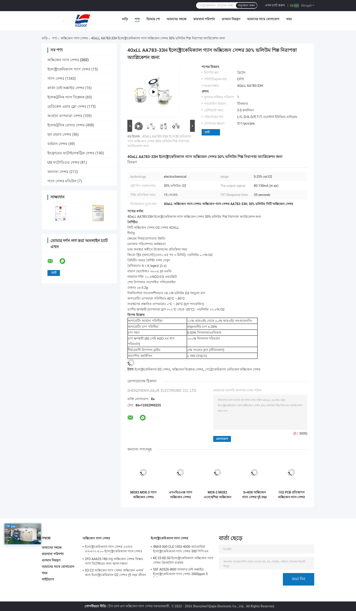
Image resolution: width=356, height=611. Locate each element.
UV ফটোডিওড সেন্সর (63, 162)
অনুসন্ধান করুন (246, 5)
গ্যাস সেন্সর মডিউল (62, 181)
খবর (289, 19)
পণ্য (137, 19)
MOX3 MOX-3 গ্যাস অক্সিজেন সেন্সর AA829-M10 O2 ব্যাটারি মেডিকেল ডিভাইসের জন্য (143, 495)
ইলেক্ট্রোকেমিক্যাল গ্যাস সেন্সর (68, 69)
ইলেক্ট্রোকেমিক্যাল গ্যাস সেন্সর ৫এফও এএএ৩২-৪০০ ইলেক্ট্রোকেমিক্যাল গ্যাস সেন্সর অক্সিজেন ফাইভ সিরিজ (113, 549)
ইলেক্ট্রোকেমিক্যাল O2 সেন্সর (152, 369)
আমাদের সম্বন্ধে (176, 19)
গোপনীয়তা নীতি (95, 606)
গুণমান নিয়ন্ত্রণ (231, 19)
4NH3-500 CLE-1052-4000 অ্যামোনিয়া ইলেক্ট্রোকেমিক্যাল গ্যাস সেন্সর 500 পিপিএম (180, 549)
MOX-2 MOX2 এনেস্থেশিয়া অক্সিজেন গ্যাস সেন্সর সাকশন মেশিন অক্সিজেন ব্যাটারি (217, 495)
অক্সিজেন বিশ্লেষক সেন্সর (187, 369)
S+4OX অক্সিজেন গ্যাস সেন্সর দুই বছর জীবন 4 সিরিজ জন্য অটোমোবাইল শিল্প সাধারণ (254, 495)
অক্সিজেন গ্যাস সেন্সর (74, 38)
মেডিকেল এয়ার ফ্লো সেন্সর (66, 106)
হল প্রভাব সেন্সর (59, 134)
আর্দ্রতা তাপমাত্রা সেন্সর (64, 116)
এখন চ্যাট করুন (275, 5)
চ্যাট (207, 132)
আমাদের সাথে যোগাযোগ (263, 19)
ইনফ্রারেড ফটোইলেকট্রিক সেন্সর (70, 153)
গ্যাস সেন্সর (55, 78)
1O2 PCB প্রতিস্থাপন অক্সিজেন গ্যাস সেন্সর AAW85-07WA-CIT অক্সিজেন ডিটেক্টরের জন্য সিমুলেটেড (291, 495)
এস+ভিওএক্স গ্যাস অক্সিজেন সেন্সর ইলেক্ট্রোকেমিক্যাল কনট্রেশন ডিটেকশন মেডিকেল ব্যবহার (180, 495)
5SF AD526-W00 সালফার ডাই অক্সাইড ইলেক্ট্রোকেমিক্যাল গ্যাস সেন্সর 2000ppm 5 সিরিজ (180, 572)
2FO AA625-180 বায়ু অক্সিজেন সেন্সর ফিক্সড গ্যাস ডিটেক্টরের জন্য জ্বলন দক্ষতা (114, 561)
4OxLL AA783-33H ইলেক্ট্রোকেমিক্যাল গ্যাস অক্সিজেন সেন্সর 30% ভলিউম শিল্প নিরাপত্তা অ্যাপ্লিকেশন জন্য (159, 141)
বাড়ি (125, 19)
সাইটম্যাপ (48, 579)
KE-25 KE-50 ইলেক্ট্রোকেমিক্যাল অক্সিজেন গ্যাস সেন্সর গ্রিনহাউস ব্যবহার (183, 560)
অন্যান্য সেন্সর (57, 172)
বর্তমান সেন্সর (57, 144)
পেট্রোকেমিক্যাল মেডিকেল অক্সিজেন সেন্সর (232, 369)
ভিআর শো (153, 19)
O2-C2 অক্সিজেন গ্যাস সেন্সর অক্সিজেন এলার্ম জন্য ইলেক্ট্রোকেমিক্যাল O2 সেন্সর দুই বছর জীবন (115, 572)
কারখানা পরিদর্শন (204, 19)
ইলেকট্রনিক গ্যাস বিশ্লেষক (65, 97)
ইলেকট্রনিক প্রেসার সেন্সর (66, 125)
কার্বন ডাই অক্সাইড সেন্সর (65, 88)
